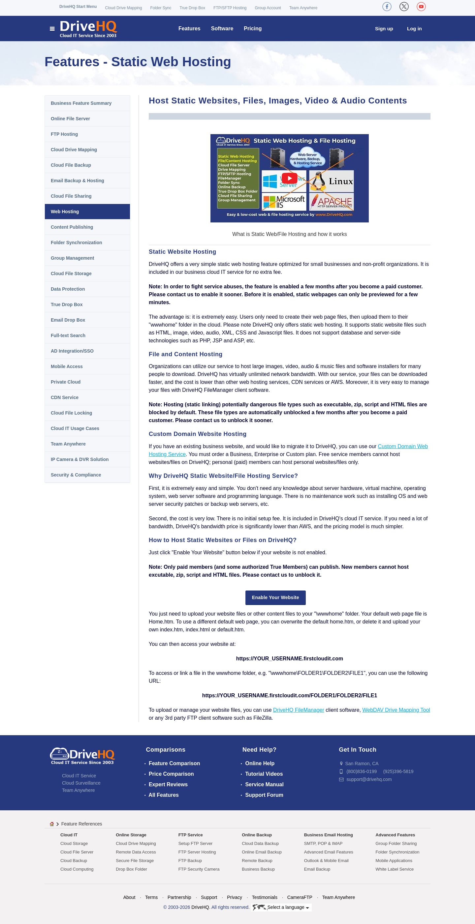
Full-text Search (68, 335)
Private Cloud (65, 382)
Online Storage (131, 834)
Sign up (384, 28)
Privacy (234, 897)
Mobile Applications (394, 860)
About (129, 897)
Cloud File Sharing (71, 196)
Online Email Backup (262, 852)
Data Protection (68, 289)
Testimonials (264, 897)
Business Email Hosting (328, 834)
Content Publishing (72, 227)
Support (209, 897)
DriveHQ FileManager (298, 710)
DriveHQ (200, 907)
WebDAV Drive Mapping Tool (396, 710)
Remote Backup (257, 860)
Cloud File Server (76, 852)
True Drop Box (192, 8)
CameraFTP (299, 897)
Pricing (253, 28)
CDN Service (65, 397)
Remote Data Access (136, 852)
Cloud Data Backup (260, 843)
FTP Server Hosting (197, 852)
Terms (151, 897)
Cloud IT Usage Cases (75, 428)
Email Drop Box (68, 320)
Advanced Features (395, 834)
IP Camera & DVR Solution (80, 459)
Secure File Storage (135, 860)
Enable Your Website (275, 597)
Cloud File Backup (71, 165)
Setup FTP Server (195, 843)
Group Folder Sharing (396, 843)
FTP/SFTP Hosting (229, 8)
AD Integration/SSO (72, 351)
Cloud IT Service (79, 775)
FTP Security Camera (199, 869)
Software (222, 28)
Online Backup (257, 834)
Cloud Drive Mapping (123, 8)
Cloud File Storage (71, 273)
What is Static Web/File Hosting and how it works (289, 234)
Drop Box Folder (131, 869)
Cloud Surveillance (81, 783)
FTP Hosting (64, 134)
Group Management (72, 258)
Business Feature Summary (81, 103)
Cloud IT (69, 834)
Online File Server (70, 118)
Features (189, 28)
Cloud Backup (73, 860)
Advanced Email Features (328, 852)
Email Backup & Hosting (77, 180)
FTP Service (190, 834)
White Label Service (395, 869)
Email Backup (317, 869)
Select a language (281, 907)
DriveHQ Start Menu (78, 6)
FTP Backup (190, 860)
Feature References (81, 823)
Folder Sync (160, 8)
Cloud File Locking (71, 413)
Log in (414, 28)
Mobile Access (67, 366)
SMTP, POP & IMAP (323, 843)
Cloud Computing (76, 869)
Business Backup (258, 869)
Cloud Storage (74, 843)
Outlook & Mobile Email (326, 860)
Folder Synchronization (76, 242)
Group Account (268, 8)
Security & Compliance (76, 474)
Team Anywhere (303, 8)
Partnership (179, 897)
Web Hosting (65, 211)
